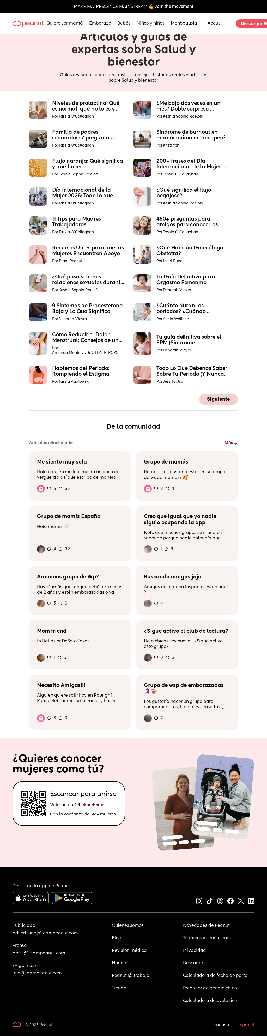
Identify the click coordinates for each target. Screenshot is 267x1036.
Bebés (123, 23)
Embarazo (100, 23)
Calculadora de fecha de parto (215, 976)
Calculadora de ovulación (210, 1001)
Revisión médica (129, 951)
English (221, 1025)
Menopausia (184, 23)
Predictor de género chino (210, 988)
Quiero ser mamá (64, 23)
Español (246, 1025)
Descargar (194, 963)
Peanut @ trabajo (130, 976)
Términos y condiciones (207, 938)
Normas (120, 963)
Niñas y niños (151, 23)
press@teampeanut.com (39, 953)
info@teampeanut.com (37, 973)
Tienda (119, 988)
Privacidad (194, 951)
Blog (117, 938)
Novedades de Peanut (206, 926)
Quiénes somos (128, 926)
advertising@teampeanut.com (45, 933)
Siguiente (218, 399)
